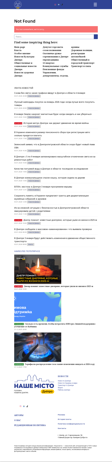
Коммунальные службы (55, 66)
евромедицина (51, 59)
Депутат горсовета (53, 47)
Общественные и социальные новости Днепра (25, 66)
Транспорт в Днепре (66, 385)
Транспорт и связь (81, 66)
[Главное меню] (95, 4)
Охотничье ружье (52, 53)
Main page (19, 47)
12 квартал (48, 63)
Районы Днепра (64, 390)
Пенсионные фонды (53, 69)
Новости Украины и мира (67, 383)
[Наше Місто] (17, 4)
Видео (60, 387)
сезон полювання (52, 50)
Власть (17, 50)
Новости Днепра (33, 96)
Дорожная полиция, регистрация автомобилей (82, 53)
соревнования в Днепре (55, 56)
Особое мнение (22, 53)
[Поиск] (54, 36)
